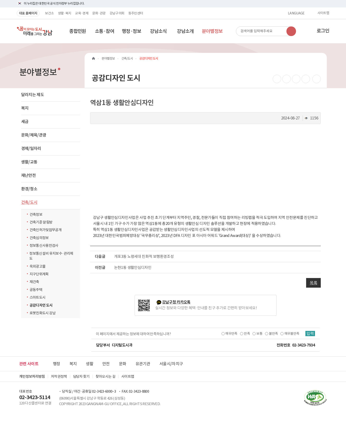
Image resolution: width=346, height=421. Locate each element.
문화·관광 (99, 13)
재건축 (34, 281)
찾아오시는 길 (105, 376)
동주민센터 (135, 13)
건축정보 (36, 214)
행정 (56, 363)
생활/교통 (29, 162)
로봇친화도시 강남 (44, 312)
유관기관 (143, 363)
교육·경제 (81, 13)
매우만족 (231, 333)
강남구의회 (117, 13)
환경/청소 (29, 189)
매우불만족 (291, 333)
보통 (259, 333)
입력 (310, 333)
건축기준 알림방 (41, 222)
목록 (313, 282)
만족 (247, 333)
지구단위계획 (39, 274)
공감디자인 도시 (41, 305)
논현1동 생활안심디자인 (132, 267)
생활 (89, 363)
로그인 (323, 31)
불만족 (273, 333)
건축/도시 (29, 202)
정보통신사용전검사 (44, 245)
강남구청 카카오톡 (176, 302)
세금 (25, 121)
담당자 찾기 (81, 376)
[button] (77, 31)
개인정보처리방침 (32, 376)
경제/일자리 (31, 148)
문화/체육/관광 (33, 135)
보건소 (49, 13)
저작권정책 (59, 376)
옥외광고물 (38, 266)
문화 (122, 363)
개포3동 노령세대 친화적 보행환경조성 (144, 256)
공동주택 (36, 289)
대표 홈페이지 (28, 13)
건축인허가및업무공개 (46, 230)
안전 (106, 363)
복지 (25, 108)
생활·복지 (64, 13)
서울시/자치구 (171, 363)
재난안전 (28, 175)
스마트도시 (38, 297)
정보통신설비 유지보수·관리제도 (51, 256)
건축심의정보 (39, 237)
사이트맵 (323, 13)
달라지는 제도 (32, 94)
